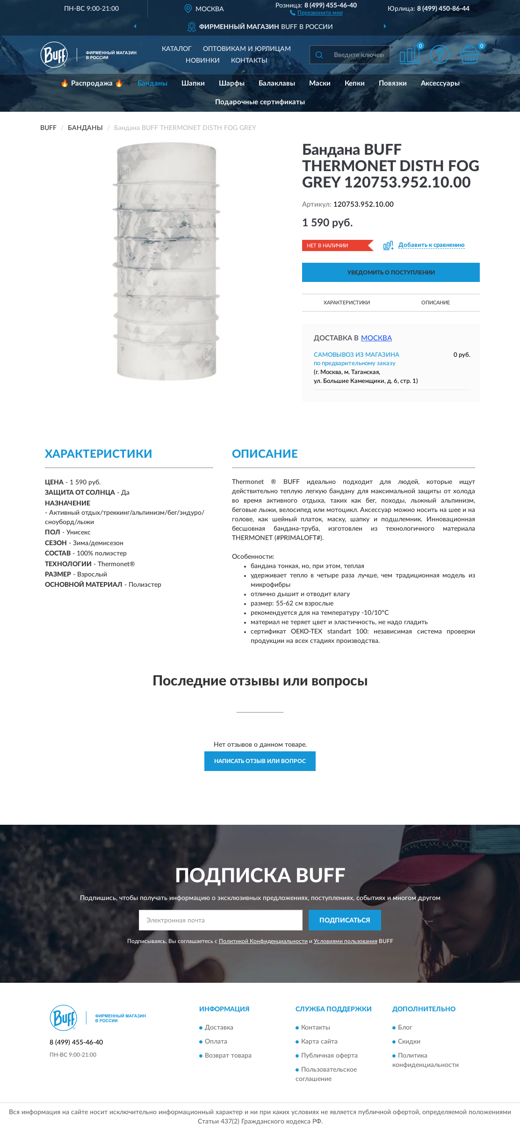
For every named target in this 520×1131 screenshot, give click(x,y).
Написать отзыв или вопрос (260, 761)
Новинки (203, 61)
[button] (316, 12)
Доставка (219, 1027)
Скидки (409, 1041)
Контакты (249, 61)
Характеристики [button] (347, 302)
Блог (405, 1027)
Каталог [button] (177, 49)
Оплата (216, 1041)
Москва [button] (376, 338)
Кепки (355, 83)
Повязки (393, 83)
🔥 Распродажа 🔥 (91, 83)
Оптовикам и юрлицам (247, 49)
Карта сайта (319, 1041)
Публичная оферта (329, 1055)
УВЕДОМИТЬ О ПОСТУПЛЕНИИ (391, 272)
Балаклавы (277, 83)
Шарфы (232, 83)
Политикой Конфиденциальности (263, 941)
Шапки (193, 83)
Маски (320, 83)
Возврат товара (228, 1055)
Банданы (152, 83)
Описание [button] (435, 302)
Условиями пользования (345, 941)
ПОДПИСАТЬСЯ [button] (344, 920)
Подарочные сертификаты (260, 102)
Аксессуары (440, 83)
